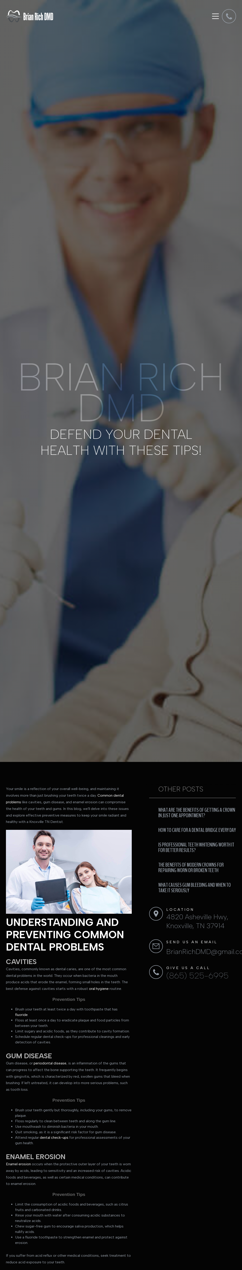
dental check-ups (54, 1137)
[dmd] (229, 16)
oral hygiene (99, 988)
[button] (215, 16)
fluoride (21, 1015)
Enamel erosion (18, 1164)
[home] (29, 16)
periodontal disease (50, 1063)
